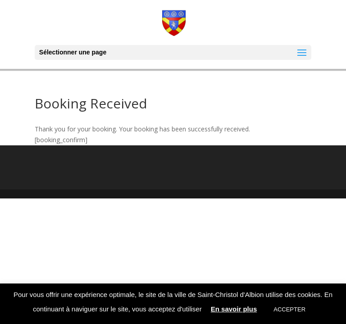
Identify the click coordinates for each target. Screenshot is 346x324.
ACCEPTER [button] (289, 309)
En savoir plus (234, 309)
